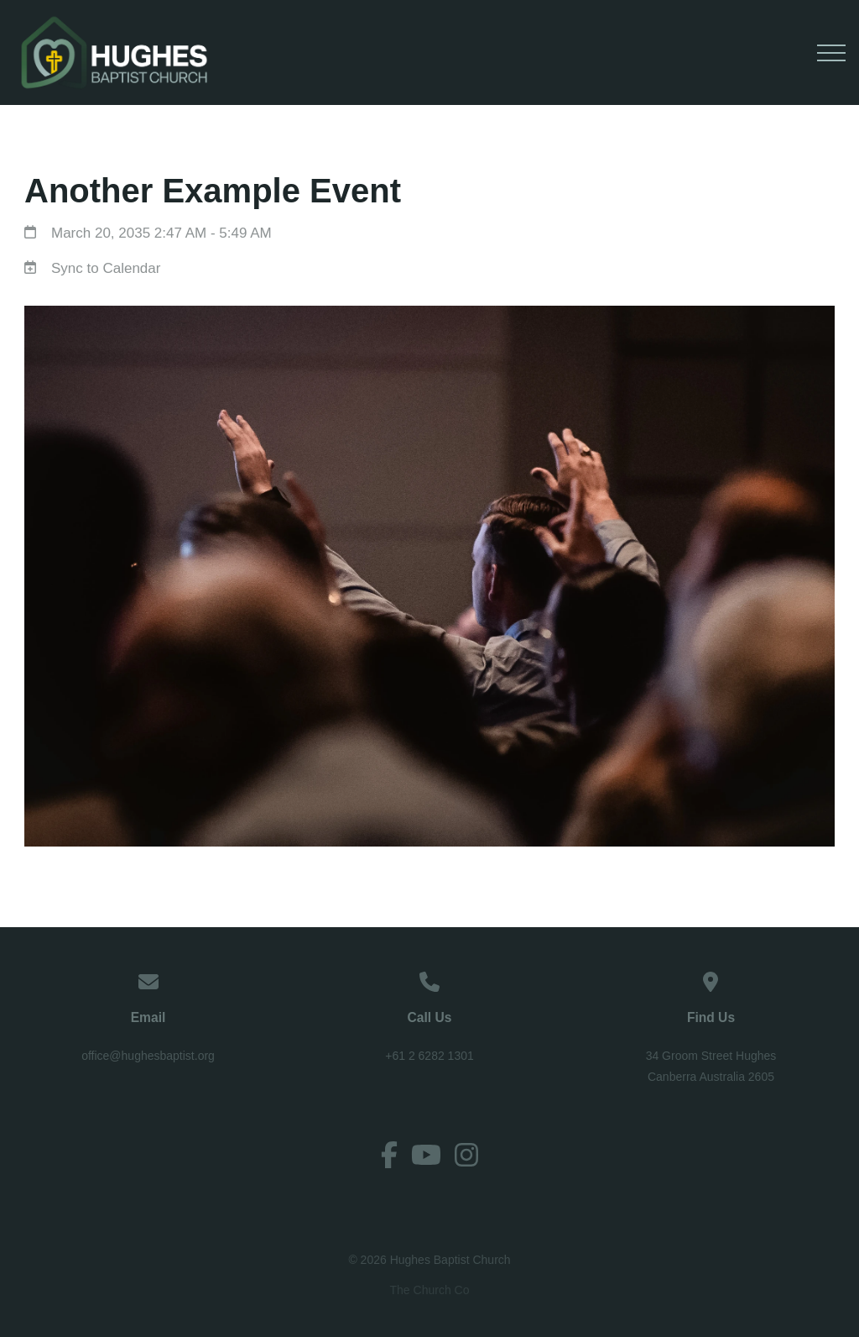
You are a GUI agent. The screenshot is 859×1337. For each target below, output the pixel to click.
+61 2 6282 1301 (429, 1055)
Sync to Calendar (105, 268)
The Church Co (430, 1288)
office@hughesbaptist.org (148, 1055)
